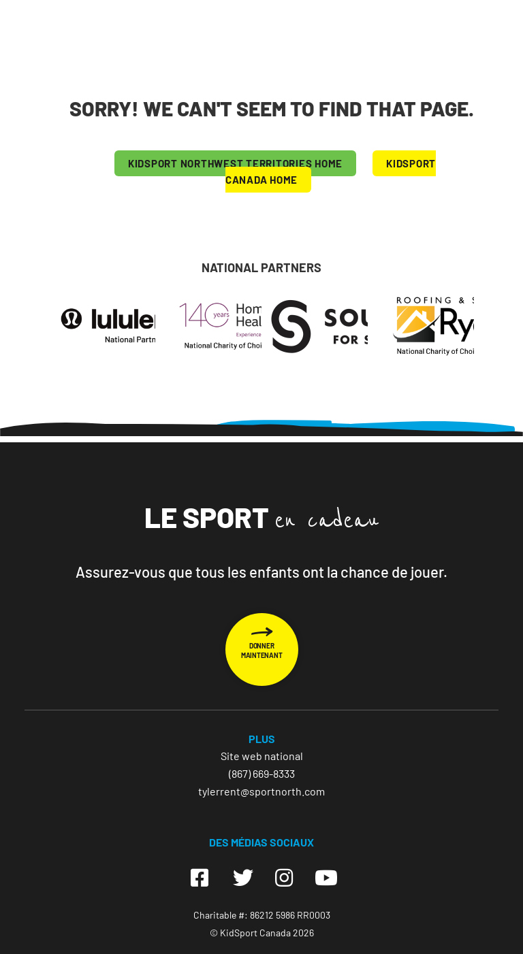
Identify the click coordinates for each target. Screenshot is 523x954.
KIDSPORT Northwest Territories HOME (235, 163)
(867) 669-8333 (262, 773)
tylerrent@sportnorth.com (261, 791)
